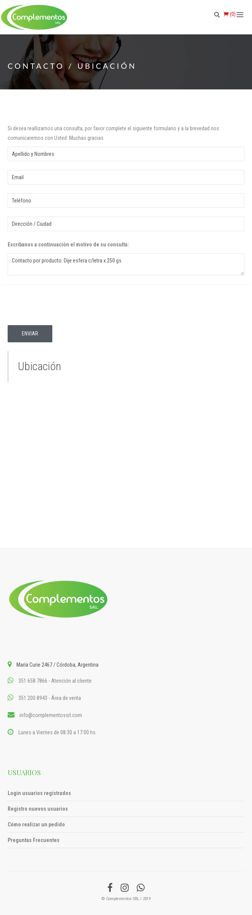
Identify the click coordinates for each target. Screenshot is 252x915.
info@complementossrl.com (50, 715)
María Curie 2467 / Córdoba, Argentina (57, 665)
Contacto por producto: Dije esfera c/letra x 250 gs (126, 264)
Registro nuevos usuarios (38, 809)
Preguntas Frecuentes (34, 840)
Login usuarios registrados (39, 793)
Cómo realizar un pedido (36, 824)
